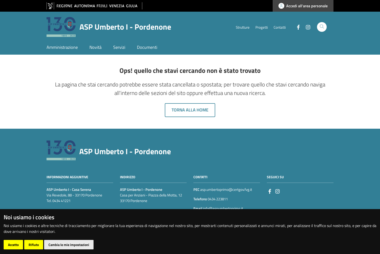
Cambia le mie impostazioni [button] (68, 244)
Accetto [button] (13, 244)
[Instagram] (306, 27)
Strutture (243, 27)
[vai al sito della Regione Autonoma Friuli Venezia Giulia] (94, 6)
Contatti (280, 27)
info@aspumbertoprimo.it (222, 208)
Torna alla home (190, 110)
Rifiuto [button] (34, 244)
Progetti (261, 27)
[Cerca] (322, 27)
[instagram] (277, 191)
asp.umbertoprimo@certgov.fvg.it (226, 189)
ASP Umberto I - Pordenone (125, 151)
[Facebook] (296, 27)
